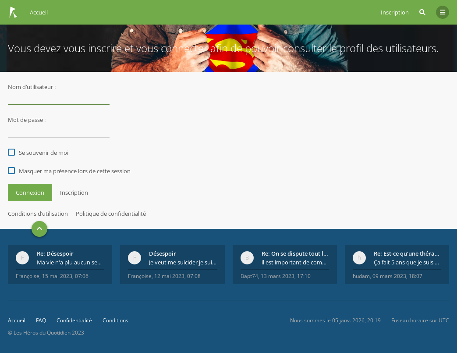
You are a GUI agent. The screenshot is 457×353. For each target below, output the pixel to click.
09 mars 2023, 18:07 (397, 276)
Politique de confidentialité (111, 214)
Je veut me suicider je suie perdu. (182, 262)
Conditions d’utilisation (38, 214)
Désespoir (162, 253)
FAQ (41, 320)
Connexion (30, 192)
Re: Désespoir (55, 253)
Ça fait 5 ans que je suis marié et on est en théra (407, 262)
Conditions (115, 320)
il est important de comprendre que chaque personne (295, 262)
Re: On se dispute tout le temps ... (295, 253)
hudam (361, 276)
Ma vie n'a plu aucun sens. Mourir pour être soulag (70, 262)
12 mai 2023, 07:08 (177, 276)
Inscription (395, 12)
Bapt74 (249, 276)
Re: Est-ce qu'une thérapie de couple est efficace (407, 253)
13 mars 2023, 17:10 (286, 276)
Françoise (27, 276)
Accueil (16, 320)
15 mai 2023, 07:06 (65, 276)
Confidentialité (74, 320)
